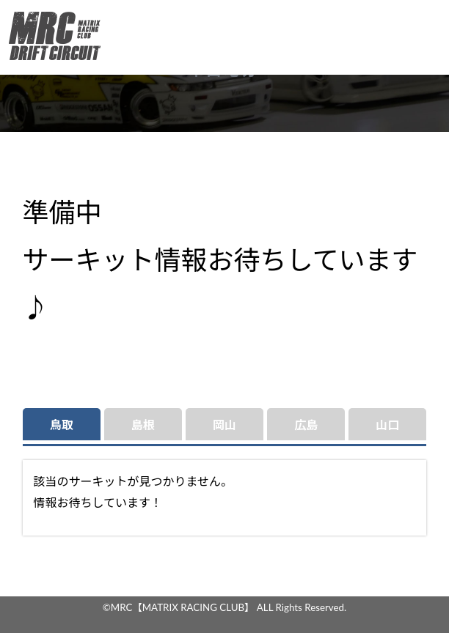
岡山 (224, 425)
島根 (143, 425)
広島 (306, 425)
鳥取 (61, 425)
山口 (387, 425)
